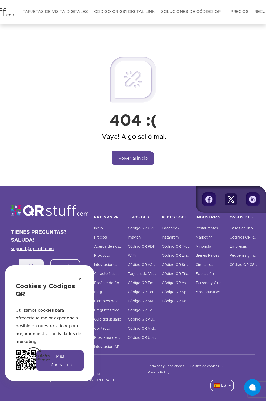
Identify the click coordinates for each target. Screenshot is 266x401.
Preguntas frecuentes (112, 310)
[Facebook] (209, 199)
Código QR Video (143, 328)
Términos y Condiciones (166, 366)
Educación (205, 274)
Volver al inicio (133, 158)
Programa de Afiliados (113, 338)
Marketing (204, 237)
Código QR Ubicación (146, 338)
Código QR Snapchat (180, 265)
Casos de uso (241, 228)
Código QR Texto (143, 310)
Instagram (170, 237)
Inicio (98, 228)
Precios (239, 12)
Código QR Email (142, 283)
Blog (98, 292)
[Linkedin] (253, 199)
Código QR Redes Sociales (185, 301)
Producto (102, 256)
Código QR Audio (143, 319)
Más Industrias (208, 292)
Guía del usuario (107, 319)
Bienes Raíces (207, 256)
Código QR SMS (142, 301)
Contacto (102, 328)
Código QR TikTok (178, 274)
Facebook (170, 228)
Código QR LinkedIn (179, 256)
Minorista (203, 246)
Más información (60, 360)
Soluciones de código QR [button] (192, 12)
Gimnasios (204, 265)
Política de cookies (204, 366)
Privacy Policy (158, 372)
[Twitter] (231, 199)
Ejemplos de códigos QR (115, 301)
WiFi (132, 256)
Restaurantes (207, 228)
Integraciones (105, 265)
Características (106, 274)
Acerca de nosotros (111, 246)
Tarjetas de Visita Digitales (151, 274)
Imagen (134, 237)
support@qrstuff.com (32, 249)
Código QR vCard (143, 265)
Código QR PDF (141, 246)
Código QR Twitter (178, 246)
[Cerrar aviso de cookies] (80, 279)
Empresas (238, 246)
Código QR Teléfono (145, 292)
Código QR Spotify (178, 292)
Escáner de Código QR (113, 283)
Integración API (107, 347)
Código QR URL (141, 228)
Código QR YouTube (179, 283)
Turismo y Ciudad (211, 283)
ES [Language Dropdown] (221, 385)
